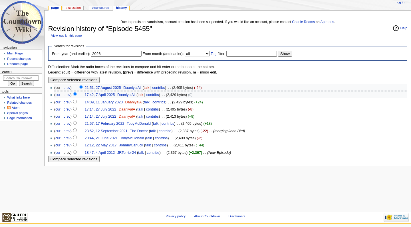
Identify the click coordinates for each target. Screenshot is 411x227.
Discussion (73, 7)
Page (55, 7)
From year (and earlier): (71, 54)
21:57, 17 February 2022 (104, 124)
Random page (17, 64)
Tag (213, 54)
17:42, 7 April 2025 (100, 95)
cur (58, 95)
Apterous (327, 22)
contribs (158, 88)
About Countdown (207, 216)
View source (100, 7)
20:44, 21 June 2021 (101, 138)
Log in (400, 2)
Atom (15, 107)
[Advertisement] (21, 166)
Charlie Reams (303, 22)
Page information (19, 118)
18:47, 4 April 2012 (100, 153)
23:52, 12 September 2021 (106, 131)
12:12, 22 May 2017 (101, 145)
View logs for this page (66, 35)
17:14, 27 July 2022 (100, 109)
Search (7, 71)
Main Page (15, 53)
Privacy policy (176, 216)
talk (146, 88)
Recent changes (19, 58)
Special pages (17, 112)
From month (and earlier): (163, 54)
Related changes (19, 102)
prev (66, 88)
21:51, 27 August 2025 (103, 88)
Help (404, 28)
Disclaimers (236, 216)
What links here (18, 97)
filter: (218, 54)
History (121, 7)
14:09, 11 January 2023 (104, 102)
